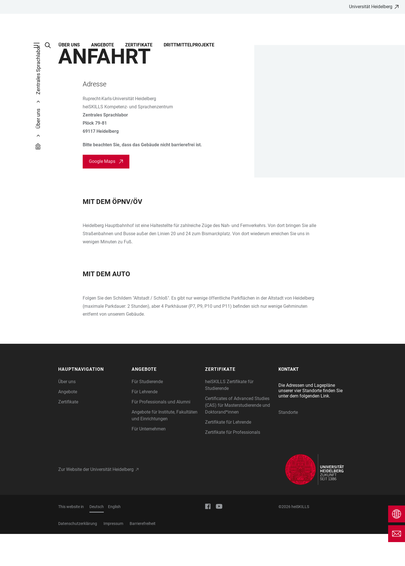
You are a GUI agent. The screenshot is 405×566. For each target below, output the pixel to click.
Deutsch (96, 538)
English (114, 538)
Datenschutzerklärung (77, 555)
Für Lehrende (145, 423)
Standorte (288, 444)
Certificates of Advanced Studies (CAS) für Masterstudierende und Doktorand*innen (237, 437)
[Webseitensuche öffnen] (50, 45)
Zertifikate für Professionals (232, 464)
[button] (92, 401)
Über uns (69, 45)
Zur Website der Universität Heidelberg (96, 501)
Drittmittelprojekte (189, 45)
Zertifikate (138, 45)
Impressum (113, 555)
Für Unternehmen (149, 461)
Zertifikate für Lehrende (228, 454)
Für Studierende (147, 413)
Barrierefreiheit (143, 555)
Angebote (102, 45)
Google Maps (102, 193)
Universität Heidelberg (370, 6)
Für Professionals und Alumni (161, 434)
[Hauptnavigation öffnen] (39, 45)
